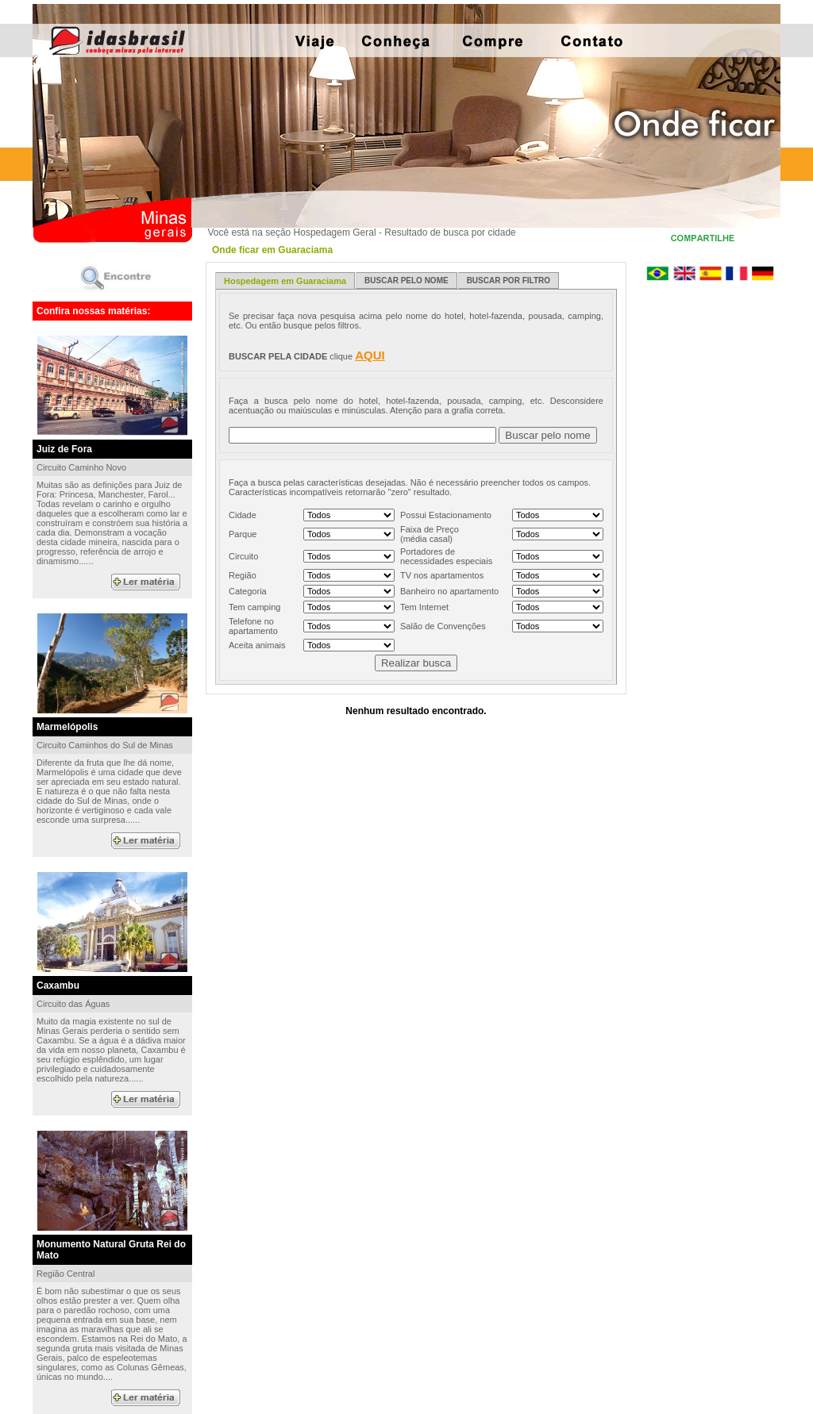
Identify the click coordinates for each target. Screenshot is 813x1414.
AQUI (370, 355)
